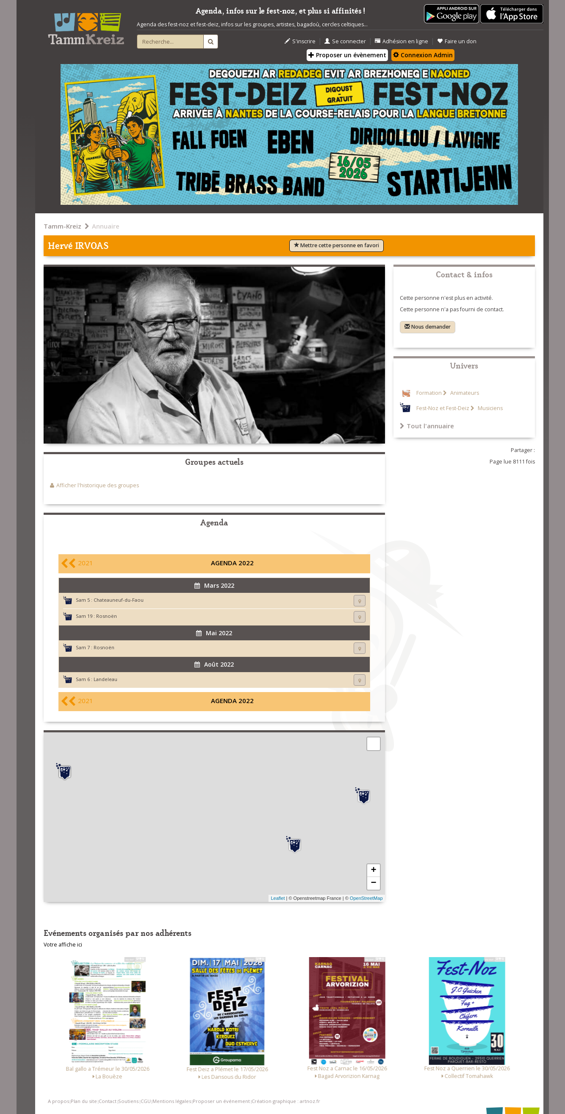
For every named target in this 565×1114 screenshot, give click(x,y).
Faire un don (456, 41)
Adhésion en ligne (401, 41)
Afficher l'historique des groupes (97, 485)
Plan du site (84, 1101)
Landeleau (105, 679)
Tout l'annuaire (427, 426)
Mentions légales (171, 1101)
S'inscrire (300, 41)
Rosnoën (106, 616)
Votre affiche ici (63, 944)
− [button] (373, 883)
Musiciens (489, 408)
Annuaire (105, 226)
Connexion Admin (423, 55)
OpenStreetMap (366, 898)
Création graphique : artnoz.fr (286, 1101)
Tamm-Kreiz (62, 226)
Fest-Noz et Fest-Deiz (442, 408)
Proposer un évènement (347, 55)
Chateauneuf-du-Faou (119, 600)
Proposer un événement (221, 1101)
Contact (107, 1101)
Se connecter (345, 41)
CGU (146, 1101)
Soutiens (128, 1101)
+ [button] (373, 870)
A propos (58, 1101)
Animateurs (464, 392)
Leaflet (278, 898)
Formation (429, 392)
